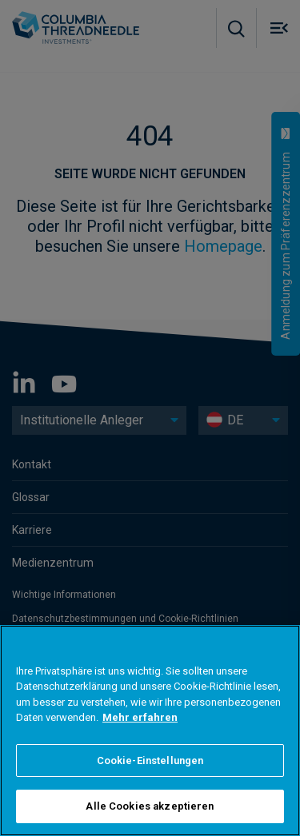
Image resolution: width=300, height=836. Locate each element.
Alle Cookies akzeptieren (150, 806)
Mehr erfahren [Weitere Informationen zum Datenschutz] (140, 717)
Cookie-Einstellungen (150, 760)
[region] (150, 730)
